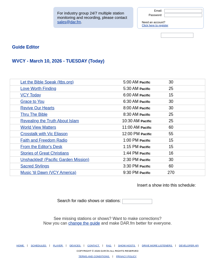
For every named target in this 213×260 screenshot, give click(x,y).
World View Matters (38, 127)
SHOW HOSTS (127, 245)
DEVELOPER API (189, 245)
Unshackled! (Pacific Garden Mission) (54, 159)
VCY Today (30, 95)
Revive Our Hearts (37, 108)
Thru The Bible (33, 114)
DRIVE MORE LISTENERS (157, 245)
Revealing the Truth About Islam (49, 121)
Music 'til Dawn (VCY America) (48, 172)
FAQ (109, 245)
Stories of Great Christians (44, 153)
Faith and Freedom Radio (43, 140)
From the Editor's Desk (41, 146)
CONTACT (93, 245)
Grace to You (32, 101)
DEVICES (75, 245)
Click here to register (155, 25)
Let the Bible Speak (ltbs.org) (46, 82)
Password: (155, 15)
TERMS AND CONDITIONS (94, 256)
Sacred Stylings (34, 166)
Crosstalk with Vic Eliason (44, 134)
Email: (158, 10)
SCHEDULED (39, 245)
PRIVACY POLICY (126, 256)
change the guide (84, 223)
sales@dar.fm (69, 22)
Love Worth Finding (38, 88)
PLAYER (58, 245)
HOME (20, 245)
